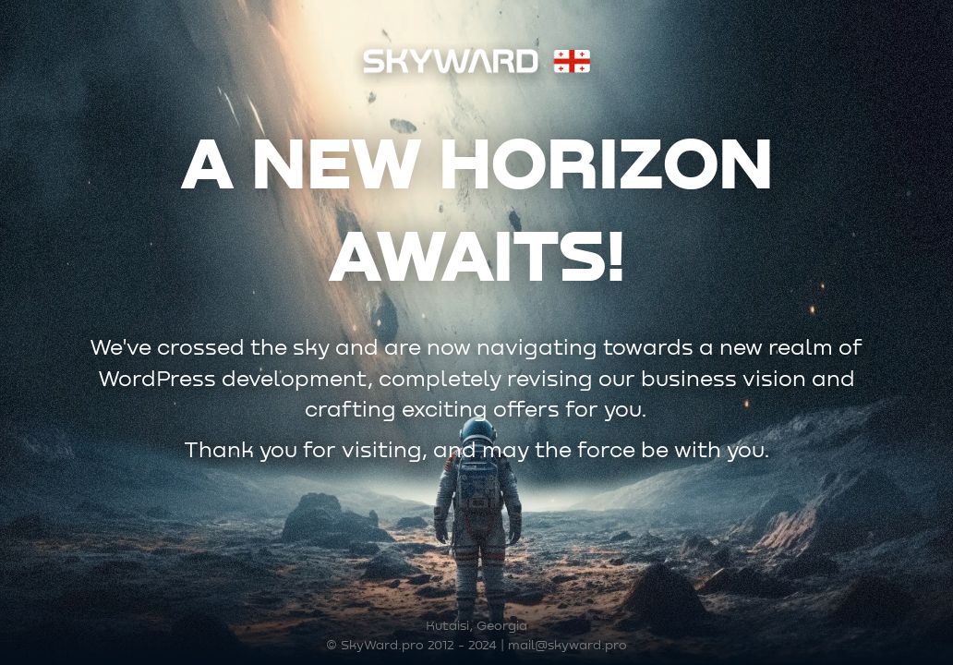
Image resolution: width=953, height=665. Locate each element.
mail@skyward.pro (567, 645)
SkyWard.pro (382, 645)
